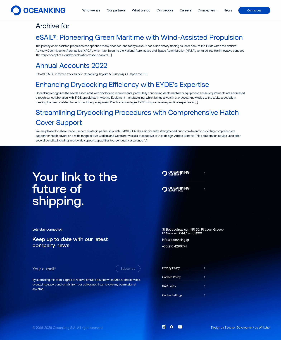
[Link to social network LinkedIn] (163, 327)
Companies (206, 10)
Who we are (91, 10)
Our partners (116, 10)
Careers (185, 10)
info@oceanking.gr (175, 240)
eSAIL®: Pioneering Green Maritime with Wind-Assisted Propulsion (139, 37)
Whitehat (264, 327)
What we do (141, 10)
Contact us (254, 10)
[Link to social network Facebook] (171, 327)
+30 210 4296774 (174, 246)
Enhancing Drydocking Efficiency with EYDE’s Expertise (122, 84)
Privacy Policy (171, 268)
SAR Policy (169, 286)
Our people (165, 10)
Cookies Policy (171, 277)
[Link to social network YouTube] (180, 327)
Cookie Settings (172, 295)
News (227, 10)
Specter (230, 327)
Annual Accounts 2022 (71, 65)
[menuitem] (91, 10)
